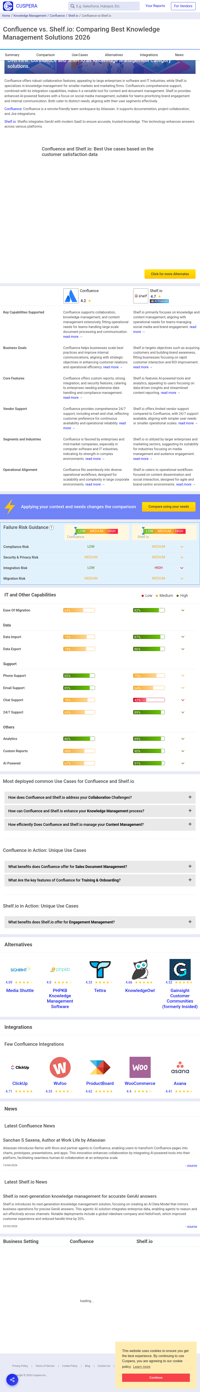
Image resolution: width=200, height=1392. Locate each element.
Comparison (45, 55)
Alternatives (114, 55)
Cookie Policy (69, 1365)
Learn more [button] (141, 1367)
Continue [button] (156, 1377)
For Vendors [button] (183, 6)
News (179, 55)
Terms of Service (45, 1365)
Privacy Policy (20, 1365)
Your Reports (155, 6)
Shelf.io (73, 15)
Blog (87, 1365)
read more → (73, 337)
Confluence (57, 15)
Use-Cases (80, 55)
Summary (12, 55)
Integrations (149, 55)
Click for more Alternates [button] (170, 274)
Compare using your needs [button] (169, 507)
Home (6, 15)
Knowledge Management (30, 15)
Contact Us (104, 1365)
